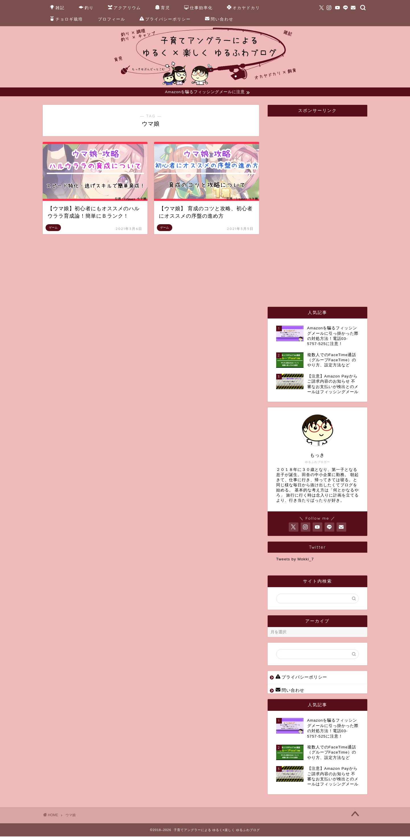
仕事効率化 (198, 8)
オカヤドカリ (243, 8)
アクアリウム (124, 8)
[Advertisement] (319, 206)
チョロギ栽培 (66, 19)
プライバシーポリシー (165, 19)
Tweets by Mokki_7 (295, 560)
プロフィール (111, 19)
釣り (86, 8)
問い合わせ (219, 19)
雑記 (57, 8)
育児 (162, 8)
